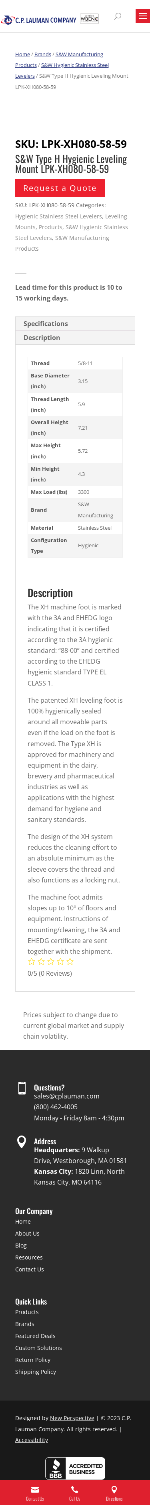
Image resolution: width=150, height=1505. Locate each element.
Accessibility (31, 1440)
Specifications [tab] (46, 323)
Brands (42, 54)
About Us (27, 1233)
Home (22, 54)
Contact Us (29, 1269)
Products (50, 227)
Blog (21, 1245)
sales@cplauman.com (67, 1096)
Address (45, 1141)
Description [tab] (42, 337)
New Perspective (72, 1418)
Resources (29, 1257)
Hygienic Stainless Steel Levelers (58, 216)
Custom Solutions (38, 1348)
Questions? (49, 1087)
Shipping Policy (35, 1371)
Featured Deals (35, 1336)
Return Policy (32, 1360)
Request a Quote (60, 188)
